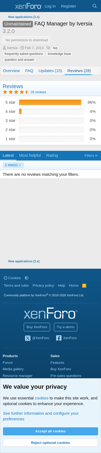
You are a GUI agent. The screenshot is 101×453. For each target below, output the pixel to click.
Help (61, 285)
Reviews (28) (79, 70)
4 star (10, 111)
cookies (41, 398)
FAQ (29, 70)
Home (73, 285)
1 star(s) (11, 165)
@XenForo (37, 338)
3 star (10, 120)
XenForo (66, 338)
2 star (10, 129)
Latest (8, 155)
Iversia (12, 48)
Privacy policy (43, 285)
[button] (26, 277)
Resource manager (18, 376)
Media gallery (13, 369)
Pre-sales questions (66, 376)
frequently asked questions (24, 54)
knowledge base (59, 54)
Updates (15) (50, 70)
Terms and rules (16, 285)
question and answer (19, 60)
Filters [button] (89, 156)
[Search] (94, 6)
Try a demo (65, 327)
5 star (10, 102)
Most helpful (30, 155)
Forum (8, 363)
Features (57, 363)
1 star (10, 138)
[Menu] (7, 6)
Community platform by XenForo (44, 295)
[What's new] (84, 6)
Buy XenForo (37, 327)
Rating (52, 155)
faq (55, 48)
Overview (11, 70)
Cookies (12, 278)
